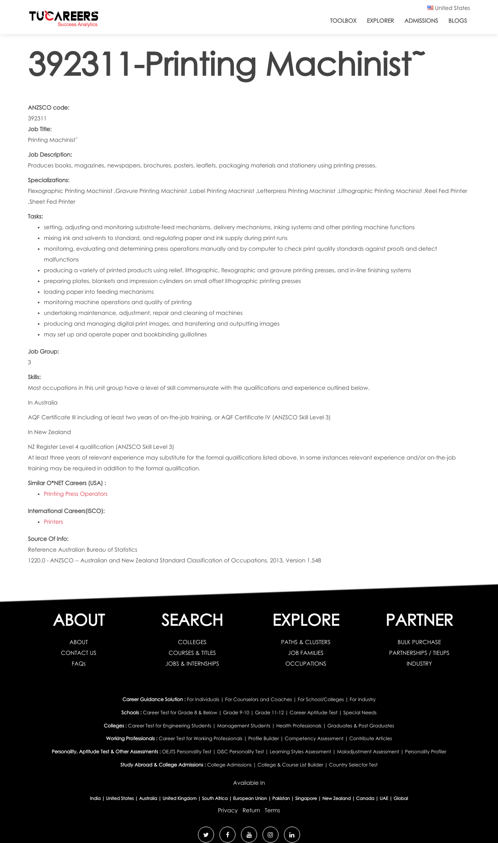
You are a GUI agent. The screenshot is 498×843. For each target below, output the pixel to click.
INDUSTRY (419, 663)
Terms (272, 810)
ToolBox (343, 21)
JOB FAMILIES (306, 653)
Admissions (421, 21)
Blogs (458, 21)
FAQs (79, 663)
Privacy (228, 810)
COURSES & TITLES (192, 653)
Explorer (380, 21)
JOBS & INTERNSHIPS (192, 663)
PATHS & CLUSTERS (305, 642)
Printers (53, 522)
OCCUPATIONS (305, 663)
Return (251, 810)
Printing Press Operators (76, 494)
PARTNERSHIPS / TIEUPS (419, 653)
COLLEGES (192, 642)
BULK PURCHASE (419, 642)
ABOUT (78, 642)
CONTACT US (78, 653)
